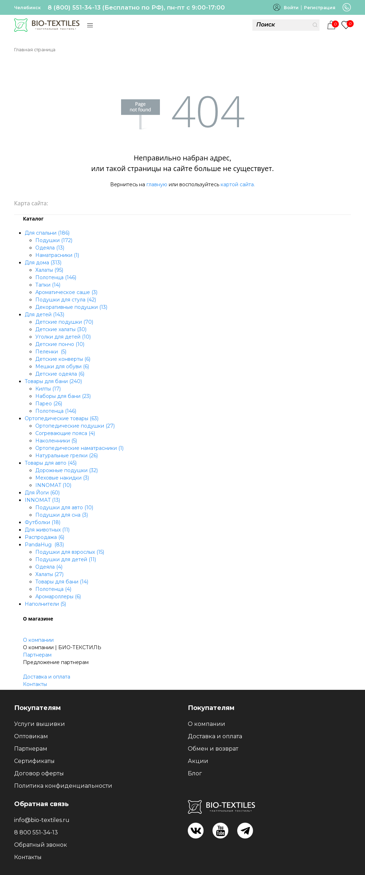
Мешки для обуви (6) (62, 366)
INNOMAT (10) (53, 485)
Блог (195, 773)
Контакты (35, 684)
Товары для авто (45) (51, 463)
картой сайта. (238, 184)
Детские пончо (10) (59, 344)
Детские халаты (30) (60, 329)
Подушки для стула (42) (65, 299)
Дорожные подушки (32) (66, 470)
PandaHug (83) (44, 544)
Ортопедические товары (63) (61, 418)
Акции (198, 761)
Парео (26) (48, 403)
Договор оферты (39, 773)
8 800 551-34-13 (36, 832)
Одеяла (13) (49, 248)
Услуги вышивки (39, 724)
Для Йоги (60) (42, 492)
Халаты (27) (49, 574)
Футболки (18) (42, 522)
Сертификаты (34, 761)
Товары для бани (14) (61, 582)
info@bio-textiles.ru (42, 820)
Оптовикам (31, 736)
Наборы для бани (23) (63, 396)
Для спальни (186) (47, 233)
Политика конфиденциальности (63, 785)
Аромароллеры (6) (58, 596)
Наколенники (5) (56, 441)
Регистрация (319, 7)
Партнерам (37, 655)
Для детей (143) (44, 314)
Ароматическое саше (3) (66, 292)
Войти (291, 7)
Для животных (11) (47, 530)
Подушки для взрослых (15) (69, 552)
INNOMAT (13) (42, 500)
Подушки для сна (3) (61, 515)
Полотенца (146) (55, 277)
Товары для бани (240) (53, 381)
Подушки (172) (53, 240)
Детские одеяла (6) (59, 374)
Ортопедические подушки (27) (75, 426)
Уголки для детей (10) (63, 337)
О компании (38, 640)
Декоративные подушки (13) (71, 307)
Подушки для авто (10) (64, 507)
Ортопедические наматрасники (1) (79, 448)
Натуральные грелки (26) (66, 455)
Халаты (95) (49, 270)
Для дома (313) (43, 262)
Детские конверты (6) (62, 359)
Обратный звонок (40, 844)
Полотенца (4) (53, 589)
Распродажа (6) (44, 537)
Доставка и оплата (46, 677)
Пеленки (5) (50, 351)
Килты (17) (48, 389)
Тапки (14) (47, 285)
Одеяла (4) (48, 567)
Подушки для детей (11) (65, 559)
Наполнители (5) (45, 604)
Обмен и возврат (213, 748)
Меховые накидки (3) (62, 478)
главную (156, 184)
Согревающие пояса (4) (65, 433)
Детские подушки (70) (64, 322)
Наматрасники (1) (57, 255)
